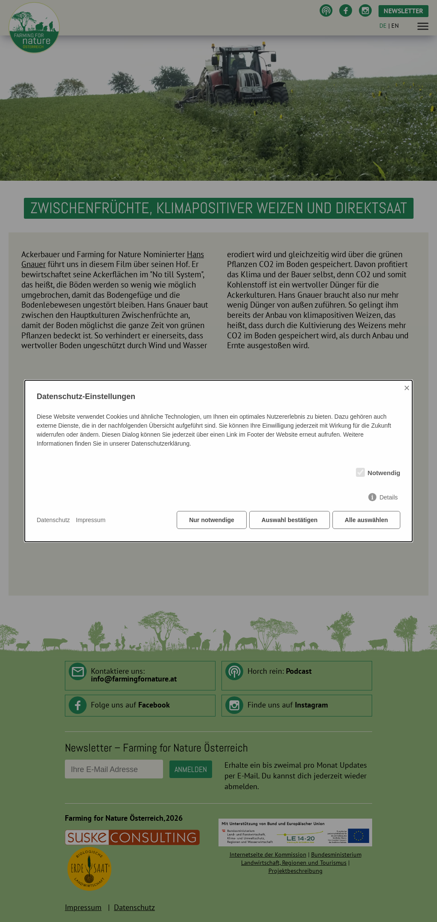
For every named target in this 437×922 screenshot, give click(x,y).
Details (388, 497)
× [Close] (407, 388)
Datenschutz (53, 520)
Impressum (90, 520)
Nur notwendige (210, 520)
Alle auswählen (366, 520)
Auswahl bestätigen (289, 520)
